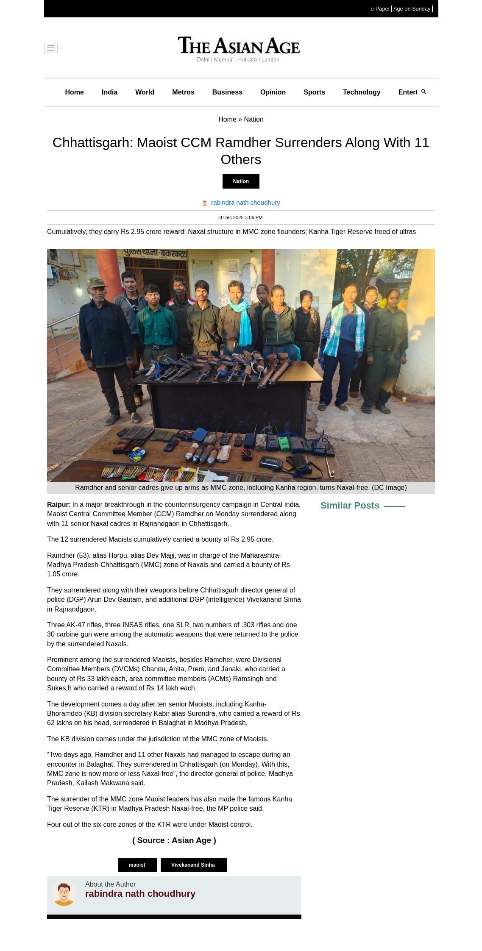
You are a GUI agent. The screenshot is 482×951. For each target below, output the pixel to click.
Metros (183, 92)
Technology (362, 92)
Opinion (273, 92)
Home (74, 92)
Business (227, 92)
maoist (138, 865)
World (144, 92)
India (109, 92)
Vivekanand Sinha (193, 865)
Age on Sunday (412, 9)
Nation (241, 181)
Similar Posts (349, 505)
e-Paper (380, 9)
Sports (314, 92)
